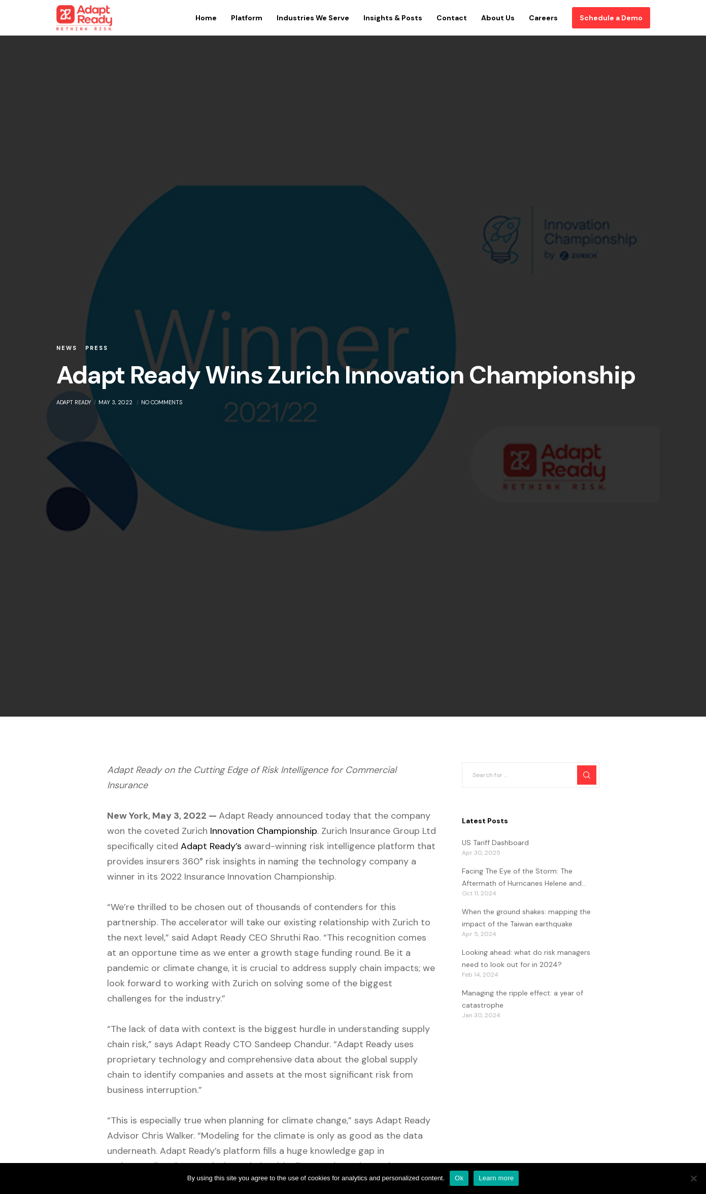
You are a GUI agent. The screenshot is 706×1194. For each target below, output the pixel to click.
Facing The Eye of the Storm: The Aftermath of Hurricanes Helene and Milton (522, 878)
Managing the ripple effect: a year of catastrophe (522, 999)
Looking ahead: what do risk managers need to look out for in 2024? (526, 958)
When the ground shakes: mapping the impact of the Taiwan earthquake (526, 917)
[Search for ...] (530, 775)
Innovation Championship (263, 831)
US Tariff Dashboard (495, 842)
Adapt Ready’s (211, 846)
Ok (459, 1178)
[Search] (586, 775)
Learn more (496, 1178)
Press (96, 347)
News (66, 347)
